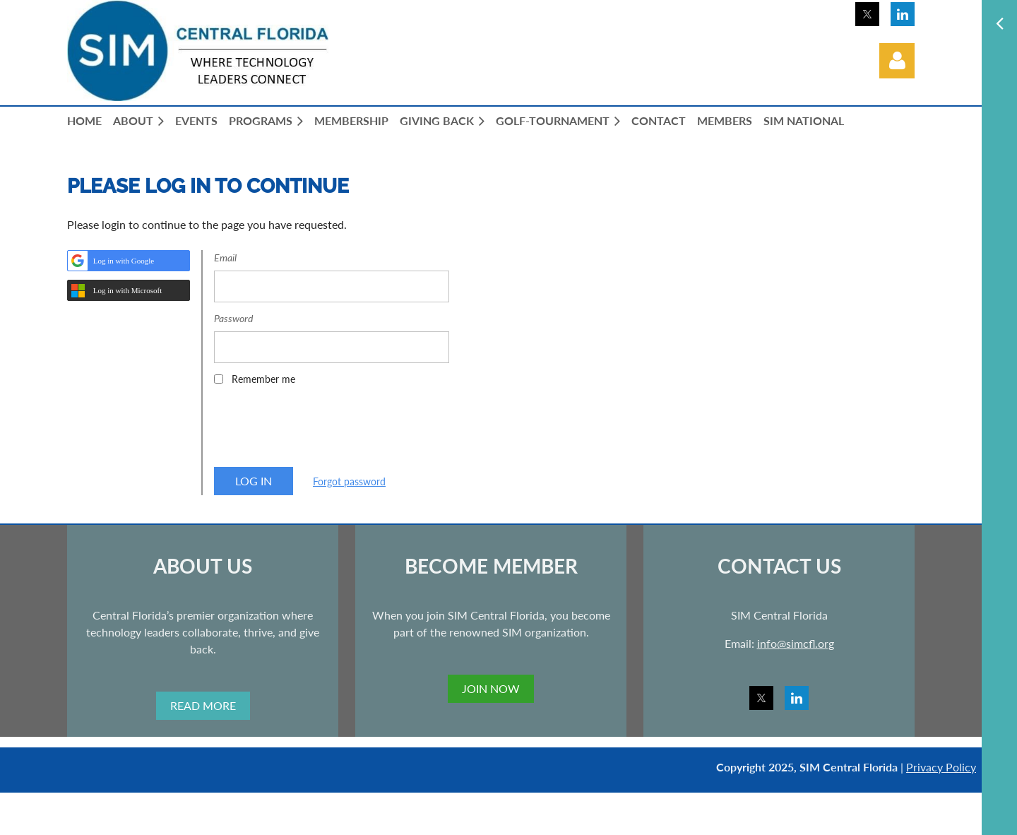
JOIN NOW (491, 688)
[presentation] (321, 430)
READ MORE (203, 705)
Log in (897, 60)
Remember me (263, 379)
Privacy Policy (941, 767)
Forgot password (349, 481)
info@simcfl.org (795, 643)
